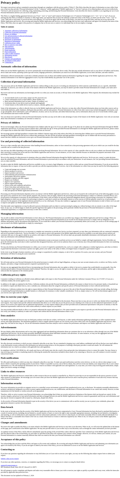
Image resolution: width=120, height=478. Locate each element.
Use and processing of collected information (18, 36)
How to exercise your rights (13, 45)
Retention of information (12, 41)
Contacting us (9, 62)
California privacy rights (12, 43)
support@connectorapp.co (9, 465)
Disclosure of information (13, 39)
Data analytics (9, 46)
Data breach (8, 57)
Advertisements (9, 48)
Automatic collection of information (16, 30)
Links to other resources (12, 53)
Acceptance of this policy (13, 60)
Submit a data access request (10, 458)
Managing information (12, 37)
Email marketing (10, 50)
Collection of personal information (15, 32)
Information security (11, 55)
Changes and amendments (13, 59)
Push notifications (10, 52)
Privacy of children (11, 34)
